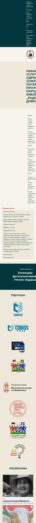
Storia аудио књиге (8, 257)
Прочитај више (28, 44)
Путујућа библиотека (9, 224)
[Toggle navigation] (28, 54)
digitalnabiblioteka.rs (26, 269)
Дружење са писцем (9, 227)
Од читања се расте (9, 211)
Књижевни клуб (7, 254)
